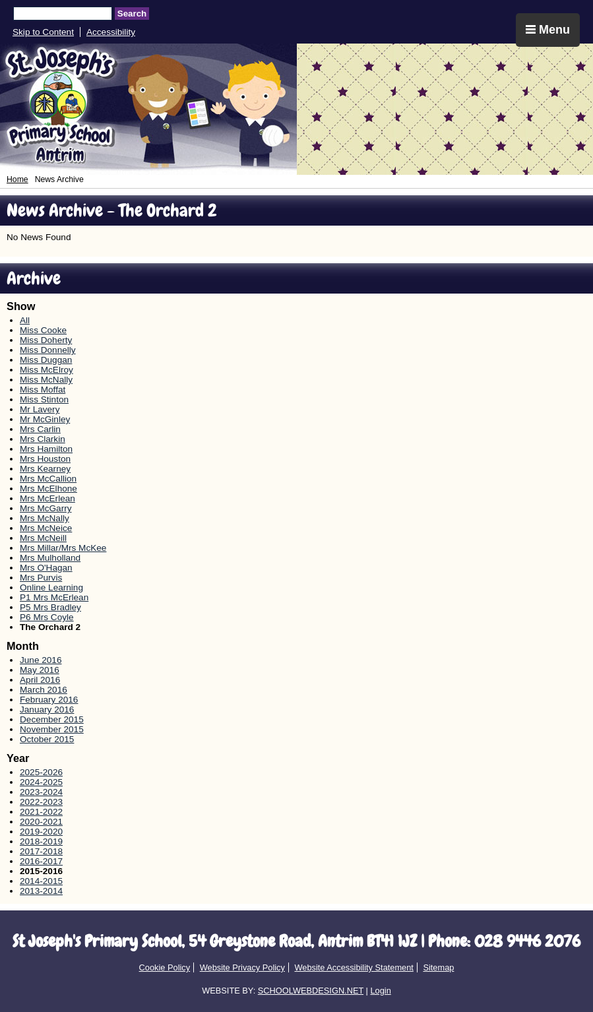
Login (380, 991)
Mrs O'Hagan (46, 568)
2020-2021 (41, 822)
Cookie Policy (165, 967)
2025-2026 (41, 772)
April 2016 (40, 680)
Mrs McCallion (48, 479)
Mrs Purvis (41, 578)
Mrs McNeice (46, 528)
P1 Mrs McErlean (54, 597)
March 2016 (43, 690)
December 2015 (52, 719)
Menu (548, 29)
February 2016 (49, 700)
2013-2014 (41, 891)
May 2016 (39, 670)
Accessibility (110, 32)
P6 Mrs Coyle (47, 617)
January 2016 (47, 709)
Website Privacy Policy (242, 967)
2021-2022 (41, 812)
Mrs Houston (45, 459)
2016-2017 (41, 861)
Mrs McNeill (43, 538)
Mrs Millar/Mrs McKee (63, 548)
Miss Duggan (46, 360)
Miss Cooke (43, 330)
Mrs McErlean (47, 498)
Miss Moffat (42, 390)
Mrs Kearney (45, 469)
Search (131, 13)
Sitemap (438, 967)
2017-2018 (41, 851)
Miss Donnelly (48, 350)
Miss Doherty (46, 340)
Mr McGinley (45, 419)
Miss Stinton (44, 399)
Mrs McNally (44, 518)
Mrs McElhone (48, 488)
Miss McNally (46, 380)
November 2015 (52, 729)
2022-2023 (41, 802)
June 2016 (41, 660)
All (25, 320)
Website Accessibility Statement (353, 967)
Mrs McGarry (46, 508)
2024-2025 (41, 782)
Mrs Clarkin (42, 439)
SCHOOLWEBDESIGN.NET (310, 991)
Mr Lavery (39, 409)
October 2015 (47, 739)
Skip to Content (43, 32)
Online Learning (51, 587)
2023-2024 (41, 792)
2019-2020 (41, 832)
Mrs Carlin (40, 429)
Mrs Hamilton (46, 449)
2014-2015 (41, 881)
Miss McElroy (46, 370)
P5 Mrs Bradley (50, 607)
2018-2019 (41, 841)
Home (17, 179)
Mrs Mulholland (50, 558)
